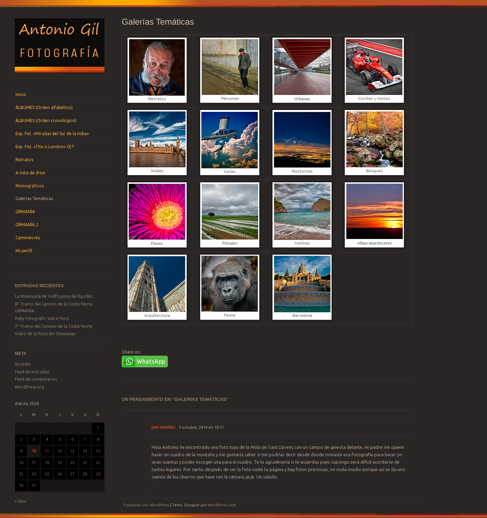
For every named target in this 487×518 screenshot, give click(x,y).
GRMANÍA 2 (27, 224)
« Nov (20, 501)
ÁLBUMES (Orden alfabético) (44, 107)
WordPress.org (29, 387)
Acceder (23, 364)
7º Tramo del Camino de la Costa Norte (54, 326)
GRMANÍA (25, 211)
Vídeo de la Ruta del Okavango (45, 333)
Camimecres (28, 237)
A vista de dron (30, 172)
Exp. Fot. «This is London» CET (45, 146)
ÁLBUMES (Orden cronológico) (46, 120)
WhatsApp (151, 361)
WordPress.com (222, 505)
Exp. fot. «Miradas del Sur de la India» (52, 133)
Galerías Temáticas (34, 198)
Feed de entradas (32, 371)
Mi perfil (24, 250)
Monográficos (30, 185)
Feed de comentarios (36, 379)
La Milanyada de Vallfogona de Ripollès (54, 296)
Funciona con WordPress (146, 505)
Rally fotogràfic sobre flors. (42, 318)
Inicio (21, 94)
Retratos (24, 159)
